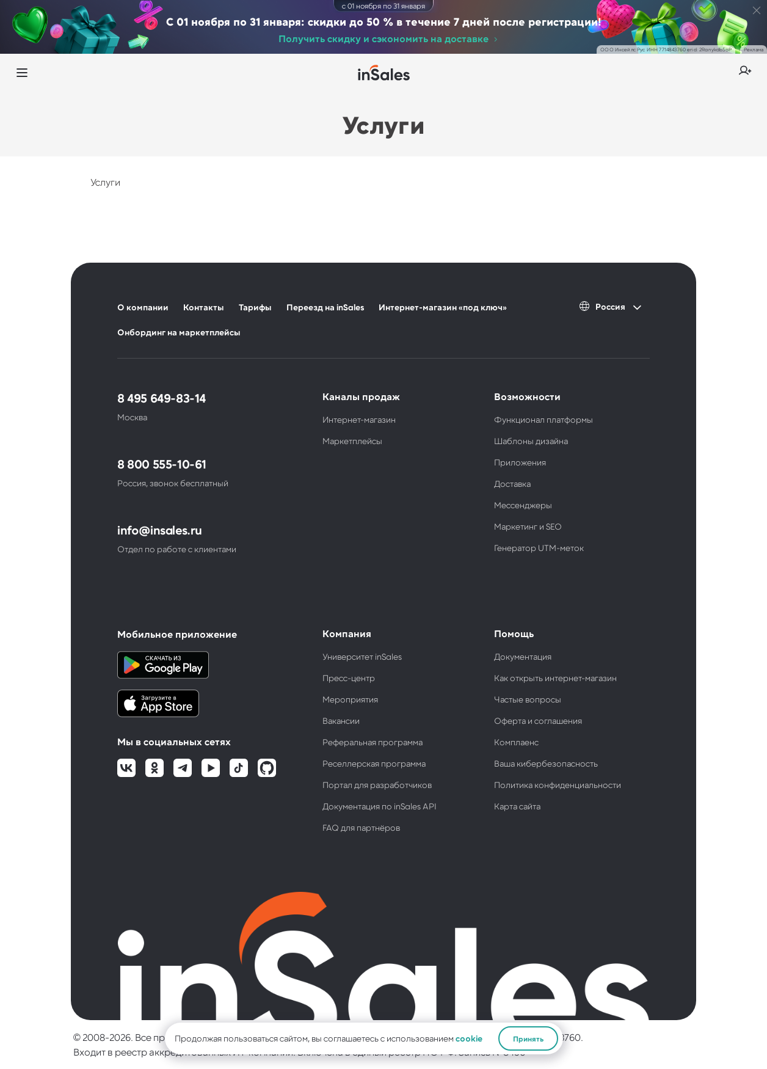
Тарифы (255, 307)
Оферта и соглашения (538, 720)
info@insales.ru (159, 529)
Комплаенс (516, 742)
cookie (469, 1038)
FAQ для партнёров (361, 827)
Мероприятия (350, 699)
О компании (143, 307)
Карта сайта (517, 806)
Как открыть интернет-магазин (555, 678)
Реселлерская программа (374, 763)
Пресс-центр (348, 678)
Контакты (203, 307)
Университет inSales (362, 656)
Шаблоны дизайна (531, 441)
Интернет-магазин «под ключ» (443, 307)
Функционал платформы (543, 419)
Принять (528, 1038)
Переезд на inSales (325, 307)
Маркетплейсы (352, 441)
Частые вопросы (527, 699)
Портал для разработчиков (377, 784)
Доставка (512, 483)
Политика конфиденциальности (557, 784)
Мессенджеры (523, 505)
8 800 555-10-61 (161, 463)
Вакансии (341, 720)
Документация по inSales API (379, 806)
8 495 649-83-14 (161, 397)
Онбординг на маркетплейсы (179, 332)
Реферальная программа (372, 742)
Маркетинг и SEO (528, 526)
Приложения (520, 462)
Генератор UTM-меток (539, 547)
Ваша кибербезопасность (546, 763)
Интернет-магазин (359, 419)
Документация (522, 656)
